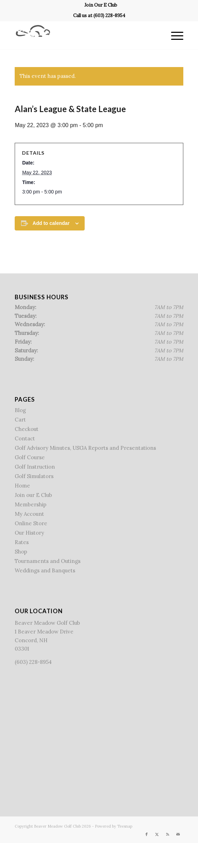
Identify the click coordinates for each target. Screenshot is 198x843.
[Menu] (173, 35)
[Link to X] (157, 834)
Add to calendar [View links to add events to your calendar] (51, 223)
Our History (29, 532)
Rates (22, 542)
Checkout (26, 429)
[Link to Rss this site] (167, 834)
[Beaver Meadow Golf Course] (82, 35)
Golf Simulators (34, 476)
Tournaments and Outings (47, 561)
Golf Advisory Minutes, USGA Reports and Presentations (85, 448)
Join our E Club (33, 495)
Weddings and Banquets (45, 570)
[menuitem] (101, 5)
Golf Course (30, 457)
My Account (29, 514)
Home (22, 485)
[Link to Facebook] (146, 834)
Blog (20, 410)
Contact (25, 438)
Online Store (31, 523)
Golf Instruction (35, 466)
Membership (31, 504)
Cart (20, 419)
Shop (21, 551)
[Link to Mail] (178, 834)
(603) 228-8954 (109, 16)
